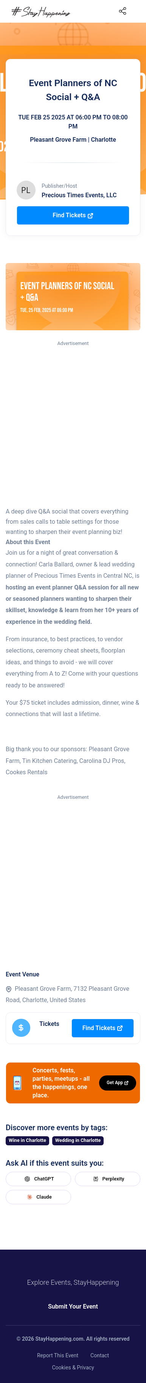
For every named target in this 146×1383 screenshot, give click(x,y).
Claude (38, 1197)
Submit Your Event (73, 1306)
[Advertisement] (73, 424)
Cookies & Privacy (73, 1367)
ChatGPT (38, 1178)
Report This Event (57, 1355)
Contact (99, 1355)
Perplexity (107, 1178)
